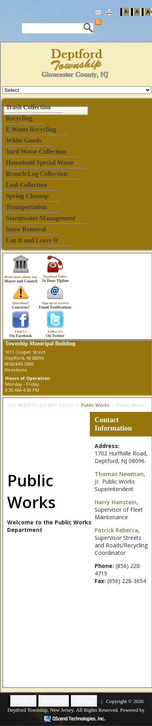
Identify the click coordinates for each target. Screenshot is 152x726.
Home (20, 701)
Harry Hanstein (116, 502)
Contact (51, 701)
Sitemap (84, 701)
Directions (16, 370)
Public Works (95, 405)
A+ (148, 11)
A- (127, 11)
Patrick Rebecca (116, 530)
